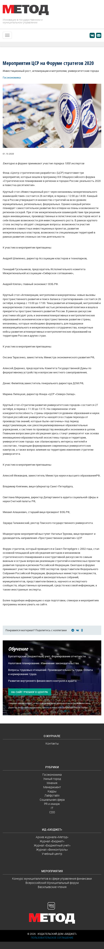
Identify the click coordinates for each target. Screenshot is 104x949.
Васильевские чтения (52, 887)
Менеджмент (52, 787)
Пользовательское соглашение (52, 937)
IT (52, 808)
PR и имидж (52, 804)
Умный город (52, 779)
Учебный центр (52, 854)
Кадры (52, 791)
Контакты (52, 743)
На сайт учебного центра (29, 692)
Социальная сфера (52, 800)
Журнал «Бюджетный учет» (52, 845)
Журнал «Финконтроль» (52, 849)
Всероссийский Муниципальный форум (52, 883)
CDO (52, 812)
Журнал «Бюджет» (52, 841)
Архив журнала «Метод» (52, 837)
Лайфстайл (52, 795)
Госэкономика (12, 77)
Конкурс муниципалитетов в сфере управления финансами (52, 879)
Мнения (52, 783)
